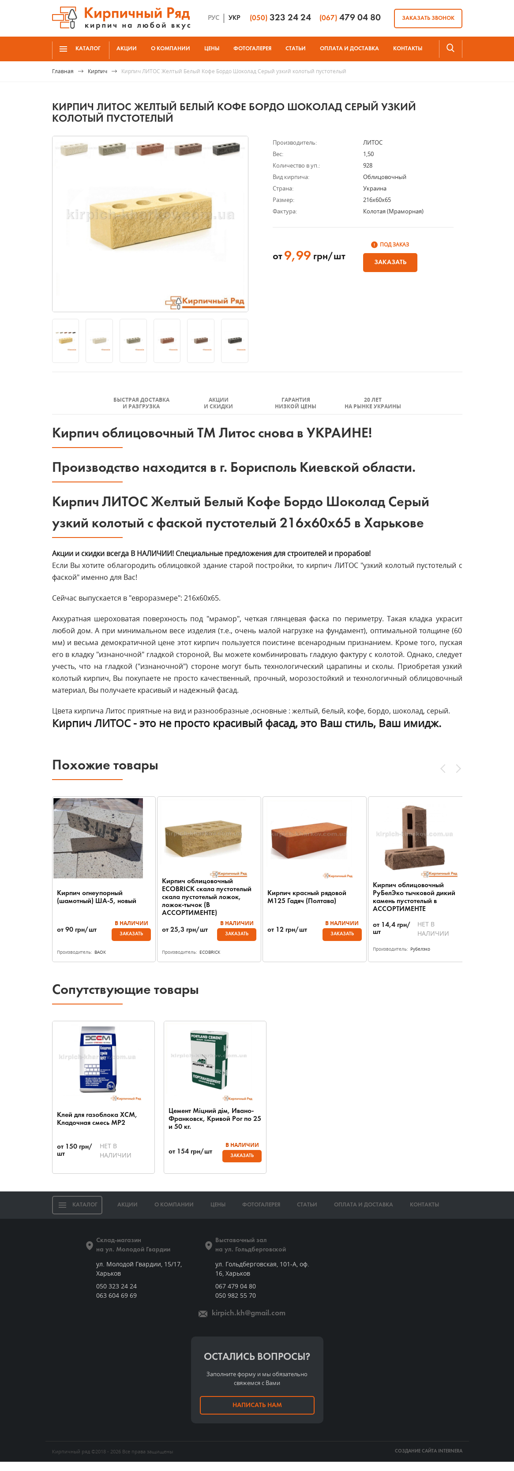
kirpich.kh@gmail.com (248, 1322)
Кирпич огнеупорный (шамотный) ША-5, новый (96, 897)
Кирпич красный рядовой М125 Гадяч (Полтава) (306, 897)
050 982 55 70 (235, 1304)
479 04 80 (350, 17)
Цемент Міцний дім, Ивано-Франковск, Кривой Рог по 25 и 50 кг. (195, 1128)
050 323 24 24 (116, 1295)
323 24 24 (280, 17)
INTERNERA (450, 1460)
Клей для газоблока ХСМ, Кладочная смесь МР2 (97, 1128)
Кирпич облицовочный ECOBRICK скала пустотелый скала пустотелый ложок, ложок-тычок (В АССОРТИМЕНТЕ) (203, 897)
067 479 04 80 (235, 1295)
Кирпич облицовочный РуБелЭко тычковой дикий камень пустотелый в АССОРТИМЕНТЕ (414, 897)
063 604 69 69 (116, 1304)
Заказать (390, 262)
